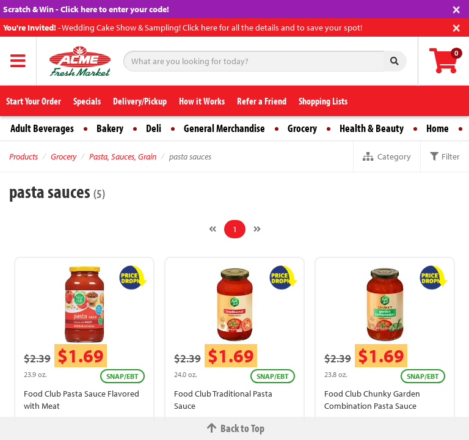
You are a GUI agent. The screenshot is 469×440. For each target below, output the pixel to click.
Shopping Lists (323, 101)
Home (437, 128)
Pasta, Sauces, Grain (122, 156)
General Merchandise (224, 128)
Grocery (302, 128)
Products (23, 156)
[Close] (456, 8)
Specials (87, 101)
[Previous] (212, 229)
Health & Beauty (372, 128)
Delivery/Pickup (140, 101)
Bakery (109, 128)
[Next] (257, 229)
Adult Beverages (42, 128)
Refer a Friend (261, 101)
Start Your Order (33, 101)
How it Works (202, 101)
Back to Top (234, 428)
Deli (153, 128)
